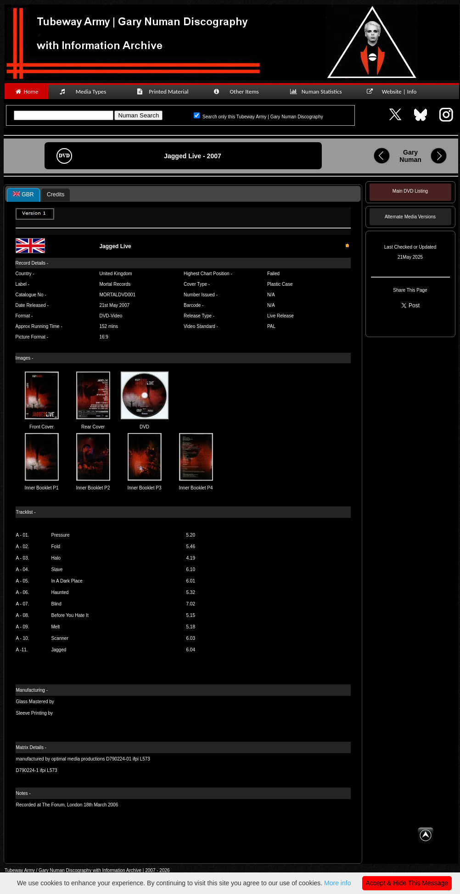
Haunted (60, 592)
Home (26, 91)
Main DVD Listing (410, 191)
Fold (55, 546)
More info (337, 883)
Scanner (59, 638)
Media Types (86, 91)
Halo (56, 558)
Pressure (60, 535)
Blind (56, 603)
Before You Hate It (70, 615)
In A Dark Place (67, 580)
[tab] (23, 195)
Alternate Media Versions (410, 216)
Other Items (241, 91)
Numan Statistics (318, 91)
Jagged (59, 649)
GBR (23, 194)
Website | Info (394, 91)
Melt (55, 626)
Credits (55, 194)
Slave (57, 569)
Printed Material (164, 91)
